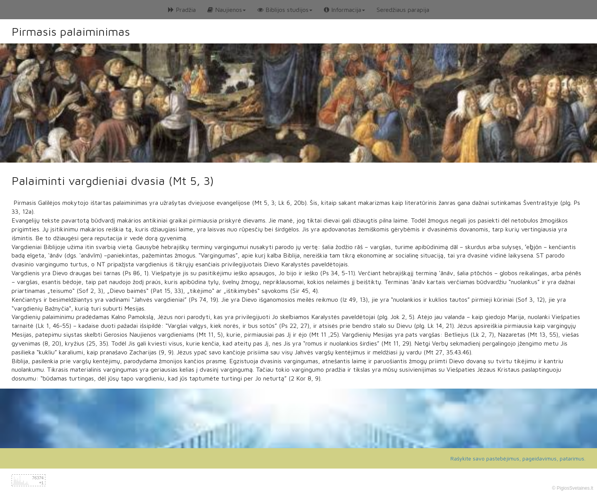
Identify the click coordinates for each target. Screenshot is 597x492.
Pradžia (182, 9)
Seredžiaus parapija (403, 9)
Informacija (344, 9)
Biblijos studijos (284, 9)
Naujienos (226, 9)
